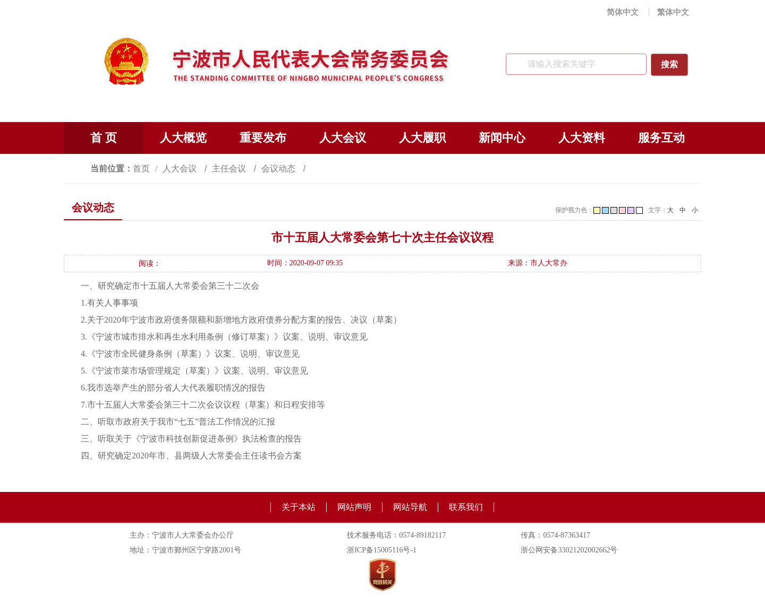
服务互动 (661, 137)
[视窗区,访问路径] (382, 168)
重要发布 (263, 137)
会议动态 (279, 168)
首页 (141, 168)
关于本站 (299, 507)
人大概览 (183, 137)
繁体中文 (673, 12)
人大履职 (422, 137)
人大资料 (581, 137)
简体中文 (623, 12)
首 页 (103, 137)
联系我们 (466, 507)
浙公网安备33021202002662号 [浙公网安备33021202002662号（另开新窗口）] (569, 550)
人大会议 (342, 137)
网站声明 (354, 507)
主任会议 (230, 168)
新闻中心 (502, 137)
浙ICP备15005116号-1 (381, 550)
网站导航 (410, 507)
